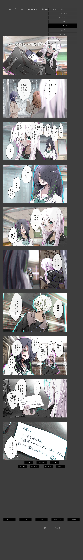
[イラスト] (9, 519)
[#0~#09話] (22, 466)
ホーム (63, 9)
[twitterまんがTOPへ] (42, 462)
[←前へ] (28, 462)
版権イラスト (63, 34)
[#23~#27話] (48, 466)
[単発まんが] (74, 519)
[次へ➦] (54, 462)
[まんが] (25, 519)
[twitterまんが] (57, 519)
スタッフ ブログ (62, 13)
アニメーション (62, 42)
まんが (63, 30)
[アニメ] (41, 519)
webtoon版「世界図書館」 (40, 9)
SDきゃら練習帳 (62, 38)
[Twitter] (45, 527)
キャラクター (63, 17)
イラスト (62, 21)
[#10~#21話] (34, 466)
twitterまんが (63, 26)
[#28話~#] (60, 466)
